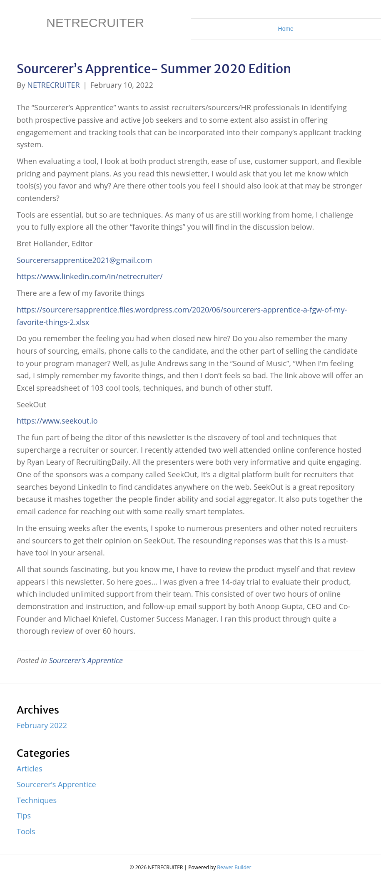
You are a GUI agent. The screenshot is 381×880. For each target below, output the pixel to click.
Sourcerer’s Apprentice (86, 660)
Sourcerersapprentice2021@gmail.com (84, 260)
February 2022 (42, 725)
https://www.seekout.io (57, 421)
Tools (26, 831)
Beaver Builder (234, 867)
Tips (24, 816)
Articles (29, 768)
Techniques (37, 800)
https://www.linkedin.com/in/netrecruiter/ (90, 276)
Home (286, 28)
